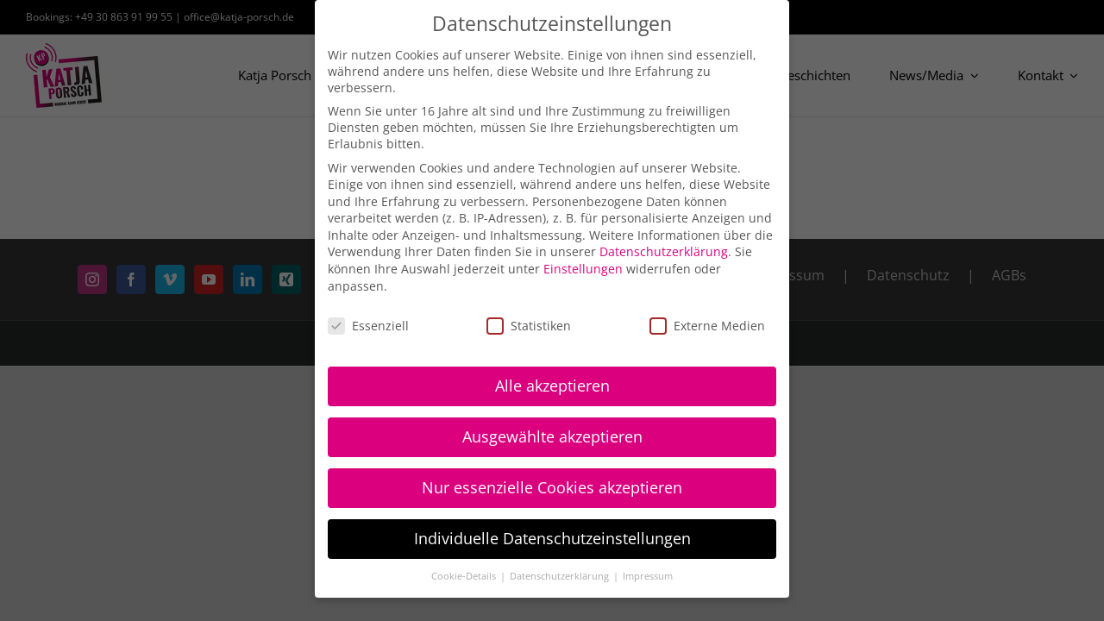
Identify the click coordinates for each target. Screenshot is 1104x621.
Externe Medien (707, 325)
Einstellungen (583, 268)
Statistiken (528, 325)
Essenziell (368, 325)
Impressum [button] (648, 576)
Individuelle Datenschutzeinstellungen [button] (552, 538)
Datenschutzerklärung (663, 251)
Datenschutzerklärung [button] (561, 576)
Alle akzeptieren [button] (552, 385)
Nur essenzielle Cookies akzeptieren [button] (552, 487)
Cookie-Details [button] (465, 576)
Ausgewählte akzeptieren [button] (552, 436)
